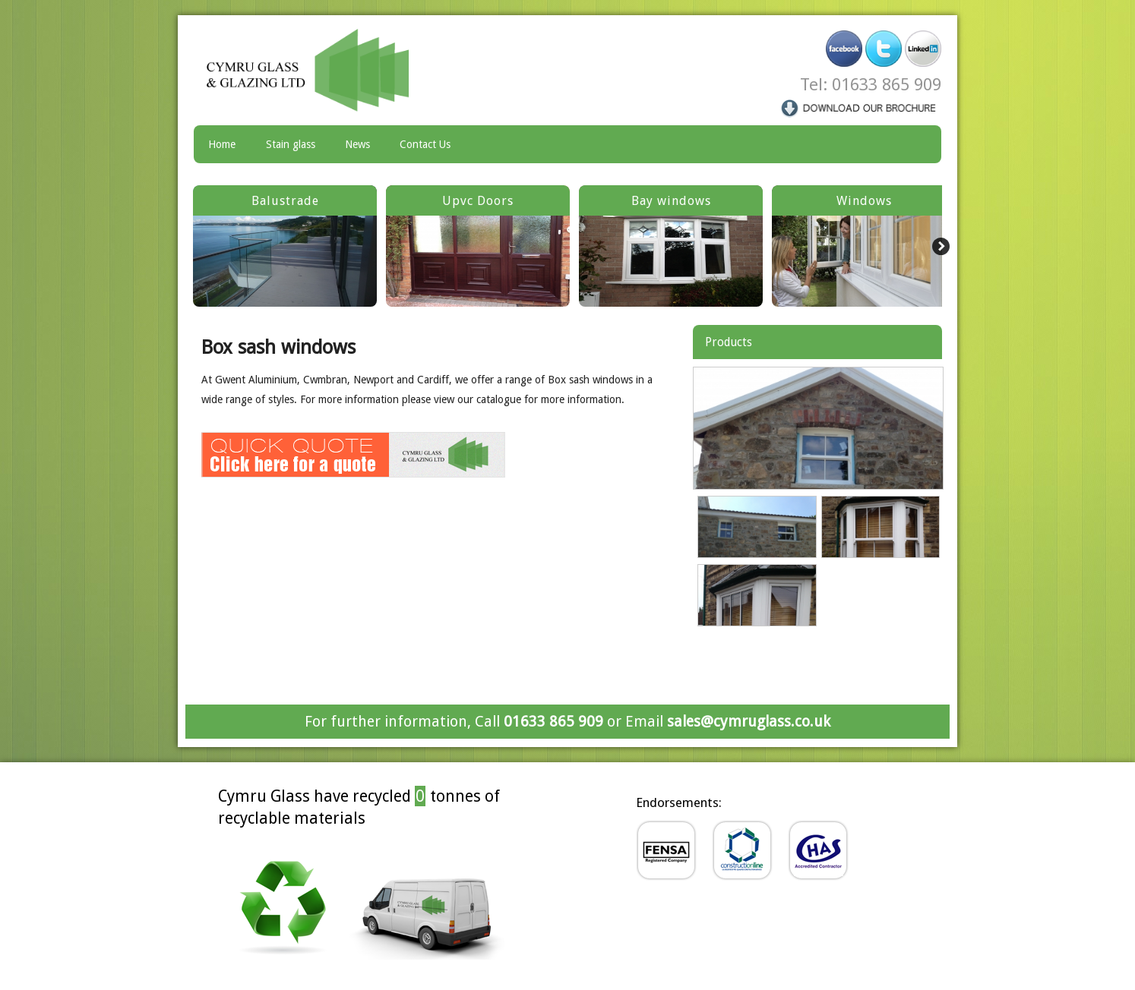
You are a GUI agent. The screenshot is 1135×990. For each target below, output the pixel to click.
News (357, 144)
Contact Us (425, 144)
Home (222, 144)
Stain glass (290, 144)
